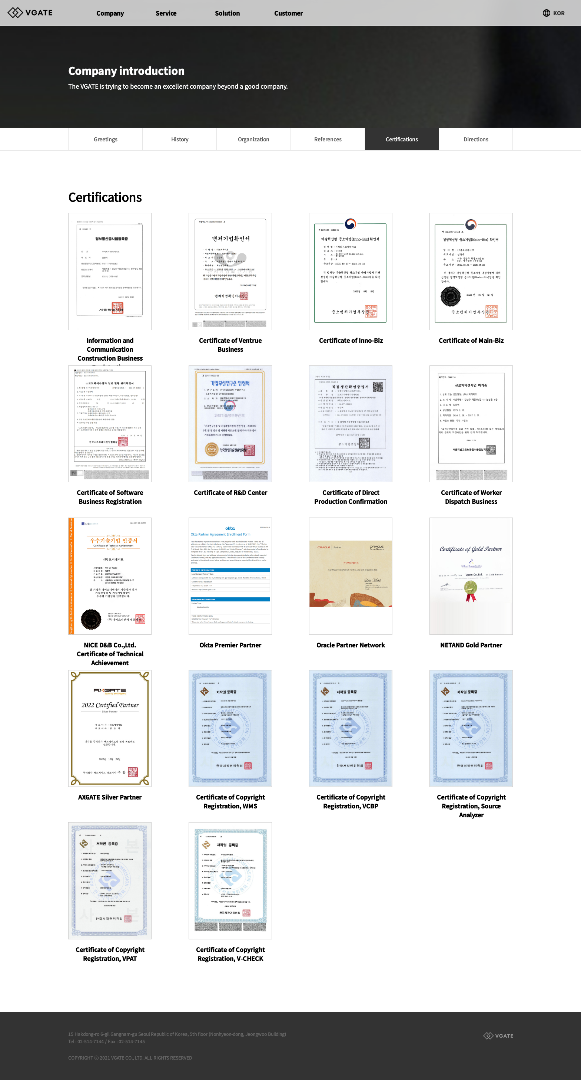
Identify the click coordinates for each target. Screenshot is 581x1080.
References (328, 139)
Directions (476, 139)
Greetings (105, 139)
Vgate (37, 12)
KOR (559, 13)
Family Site (498, 1036)
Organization (253, 139)
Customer (288, 13)
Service (166, 13)
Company (110, 13)
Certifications (402, 139)
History (179, 139)
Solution (227, 13)
